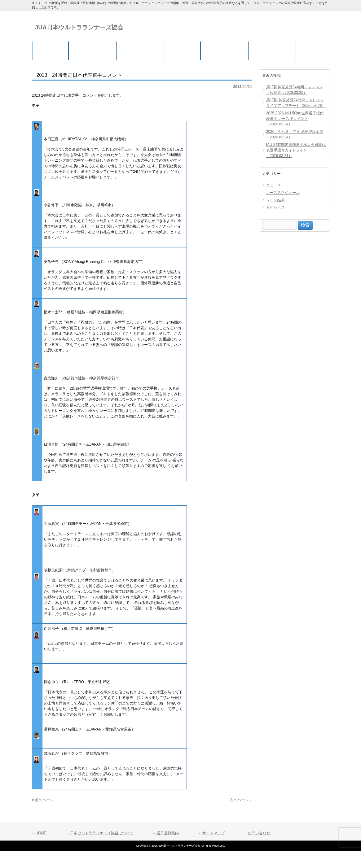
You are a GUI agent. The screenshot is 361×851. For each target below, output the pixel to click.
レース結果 (275, 200)
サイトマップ (213, 833)
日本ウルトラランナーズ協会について (101, 833)
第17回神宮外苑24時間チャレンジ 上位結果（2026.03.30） (294, 90)
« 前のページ (43, 800)
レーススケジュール (283, 192)
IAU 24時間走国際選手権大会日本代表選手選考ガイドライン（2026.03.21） (296, 150)
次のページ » (241, 800)
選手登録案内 (167, 833)
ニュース (273, 185)
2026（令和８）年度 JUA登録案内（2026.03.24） (295, 134)
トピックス (275, 207)
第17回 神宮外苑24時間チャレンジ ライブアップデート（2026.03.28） (296, 103)
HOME (41, 833)
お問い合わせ (259, 833)
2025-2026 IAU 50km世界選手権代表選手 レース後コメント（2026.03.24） (295, 118)
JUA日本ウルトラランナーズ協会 (79, 27)
